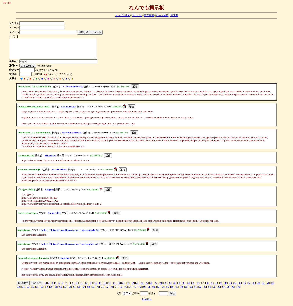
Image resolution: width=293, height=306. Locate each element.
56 (32, 290)
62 (60, 290)
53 (18, 290)
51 (267, 286)
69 (93, 290)
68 (88, 290)
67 (84, 290)
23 (137, 286)
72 (107, 290)
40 (216, 286)
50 (263, 286)
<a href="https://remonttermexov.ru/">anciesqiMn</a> (70, 247)
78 (135, 290)
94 (209, 290)
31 (174, 286)
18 (114, 286)
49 (258, 286)
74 (116, 290)
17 (109, 286)
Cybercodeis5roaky (73, 90)
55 (28, 290)
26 (151, 286)
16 (105, 286)
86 (172, 290)
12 (86, 286)
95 (214, 290)
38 (207, 286)
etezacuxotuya (68, 110)
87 (177, 290)
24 (142, 286)
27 (156, 286)
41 (221, 286)
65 (74, 290)
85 (167, 290)
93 (205, 290)
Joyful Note (146, 303)
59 (46, 290)
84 (163, 290)
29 (165, 286)
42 (226, 286)
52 (272, 286)
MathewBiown (59, 173)
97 (223, 290)
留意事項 (149, 15)
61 (56, 290)
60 (51, 290)
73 (111, 290)
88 (181, 290)
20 (123, 286)
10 (77, 286)
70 (98, 290)
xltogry (49, 193)
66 (79, 290)
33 (184, 286)
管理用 (174, 15)
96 (219, 290)
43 (230, 286)
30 (170, 286)
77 (130, 290)
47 (249, 286)
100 (238, 290)
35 (193, 286)
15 (100, 286)
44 (235, 286)
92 (200, 290)
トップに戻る (122, 15)
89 (186, 290)
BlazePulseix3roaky (72, 136)
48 (253, 286)
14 (95, 286)
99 (233, 290)
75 (121, 290)
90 (191, 290)
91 (195, 290)
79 (139, 290)
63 (65, 290)
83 (158, 290)
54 (23, 290)
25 (146, 286)
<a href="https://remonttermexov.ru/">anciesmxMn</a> (70, 233)
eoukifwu (64, 261)
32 (179, 286)
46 (244, 286)
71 (102, 290)
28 (160, 286)
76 (125, 290)
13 (91, 286)
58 (42, 290)
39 (212, 286)
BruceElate (50, 159)
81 (149, 290)
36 (198, 286)
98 (228, 290)
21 (128, 286)
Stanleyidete (54, 216)
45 (240, 286)
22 (132, 286)
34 (188, 286)
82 (153, 290)
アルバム (137, 15)
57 (37, 290)
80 (144, 290)
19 (119, 286)
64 (70, 290)
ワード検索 (162, 15)
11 (81, 286)
